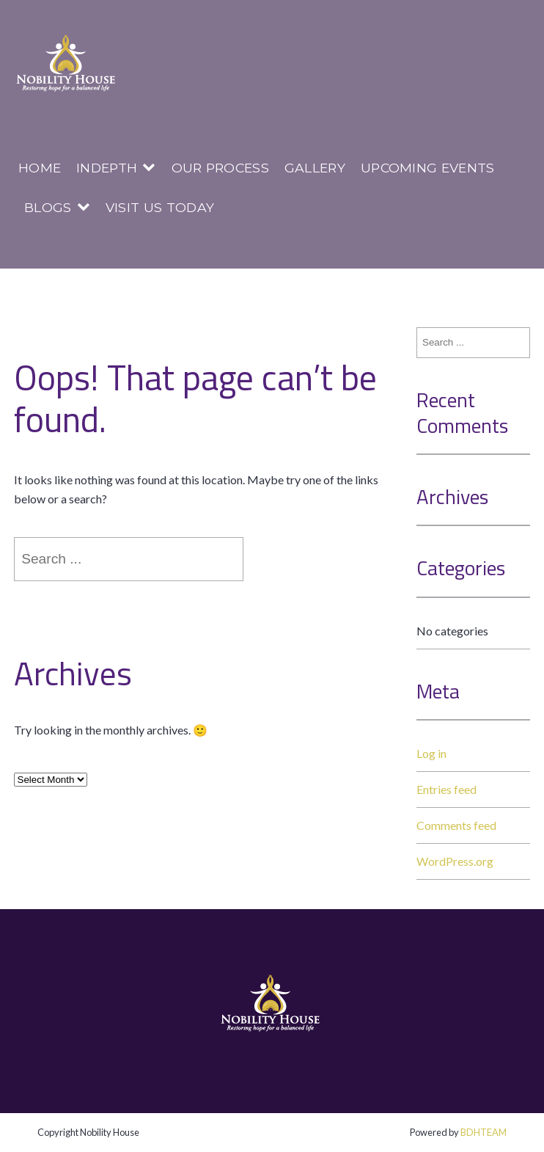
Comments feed (456, 825)
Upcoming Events (428, 167)
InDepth (106, 167)
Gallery (314, 167)
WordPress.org (454, 861)
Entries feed (446, 789)
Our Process (221, 167)
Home (39, 167)
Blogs (48, 207)
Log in (431, 753)
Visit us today (160, 207)
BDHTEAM (483, 1132)
